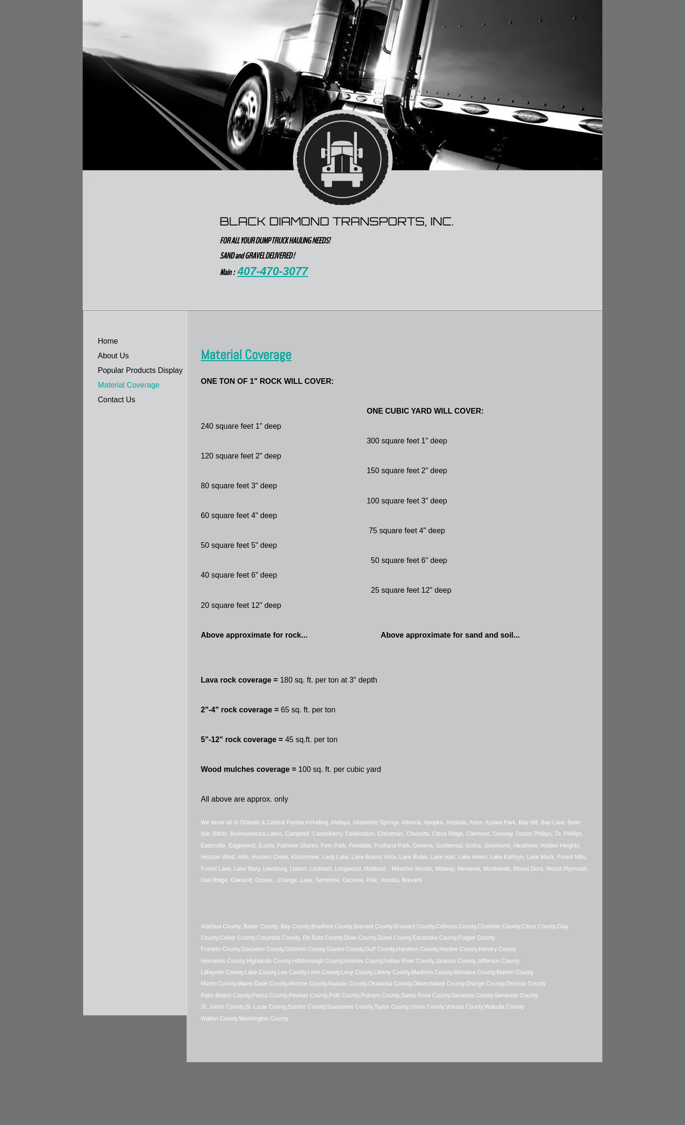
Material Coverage (129, 385)
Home (108, 341)
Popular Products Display (140, 370)
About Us (113, 356)
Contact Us (116, 400)
